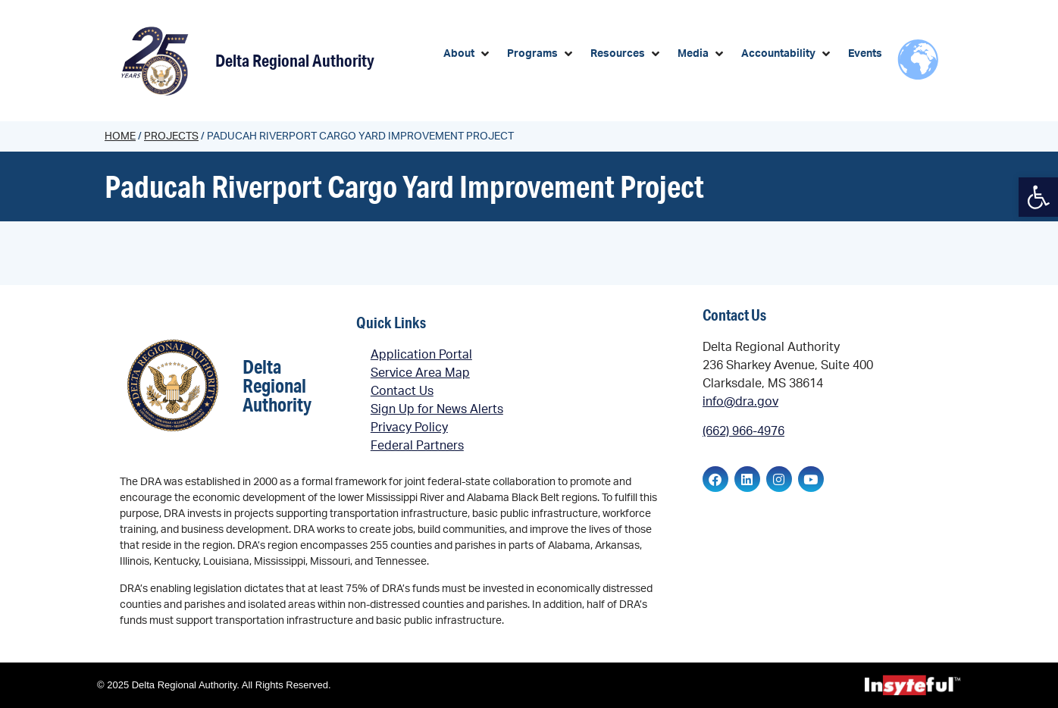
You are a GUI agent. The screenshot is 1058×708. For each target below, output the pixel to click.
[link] (1038, 197)
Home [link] (120, 136)
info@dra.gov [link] (740, 402)
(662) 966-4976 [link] (743, 431)
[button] (467, 54)
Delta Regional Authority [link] (294, 60)
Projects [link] (171, 136)
